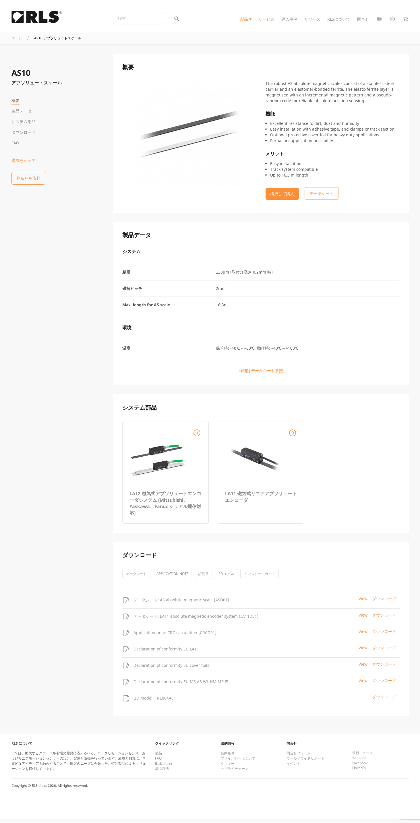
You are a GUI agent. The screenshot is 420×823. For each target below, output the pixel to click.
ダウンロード (23, 132)
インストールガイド (259, 577)
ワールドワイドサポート (305, 762)
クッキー (228, 767)
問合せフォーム (299, 756)
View (363, 602)
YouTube (359, 761)
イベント (293, 767)
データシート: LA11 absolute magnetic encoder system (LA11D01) (195, 620)
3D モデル (226, 577)
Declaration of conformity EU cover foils (171, 669)
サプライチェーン (234, 772)
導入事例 (289, 21)
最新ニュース (362, 756)
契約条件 (228, 756)
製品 (244, 21)
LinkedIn (359, 771)
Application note (172, 577)
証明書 (203, 577)
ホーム (16, 41)
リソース (312, 21)
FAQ (15, 143)
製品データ (21, 111)
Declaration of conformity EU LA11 (166, 652)
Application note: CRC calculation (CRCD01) (174, 636)
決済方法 (162, 772)
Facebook (359, 766)
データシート (136, 577)
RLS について (21, 747)
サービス (266, 21)
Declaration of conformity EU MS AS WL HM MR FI (181, 685)
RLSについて (338, 21)
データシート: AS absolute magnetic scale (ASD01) (181, 603)
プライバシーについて (238, 762)
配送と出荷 (163, 766)
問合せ (363, 21)
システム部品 (23, 121)
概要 (15, 100)
